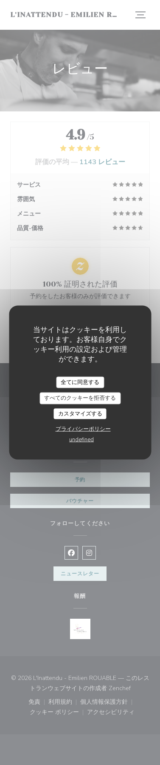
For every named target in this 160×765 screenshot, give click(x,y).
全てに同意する (80, 382)
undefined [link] (81, 440)
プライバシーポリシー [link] (83, 429)
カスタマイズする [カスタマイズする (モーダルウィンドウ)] (80, 413)
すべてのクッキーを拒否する (80, 398)
